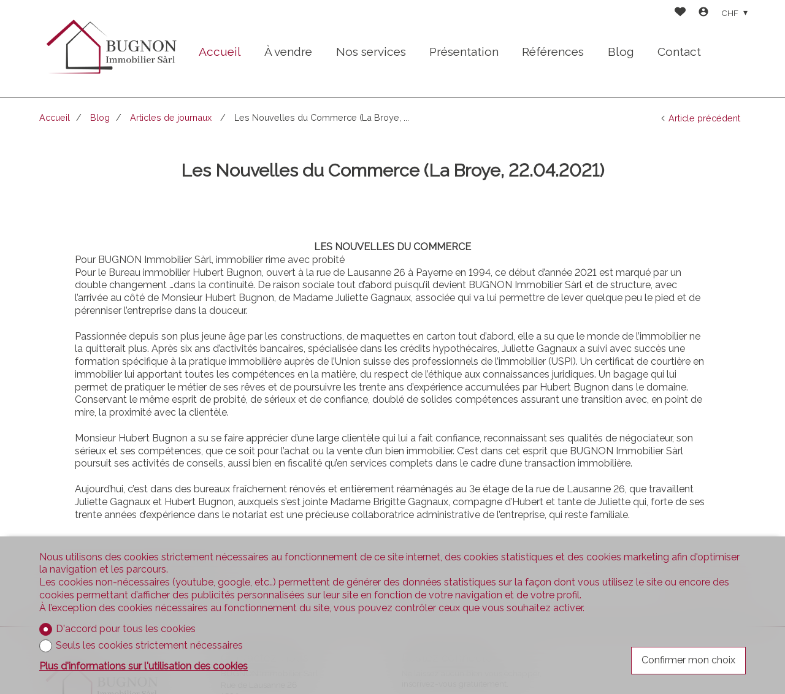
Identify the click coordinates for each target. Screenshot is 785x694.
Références (553, 51)
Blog (621, 51)
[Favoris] (680, 13)
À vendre (288, 51)
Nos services (371, 51)
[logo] (110, 48)
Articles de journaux (172, 117)
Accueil (220, 51)
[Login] (703, 13)
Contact (679, 51)
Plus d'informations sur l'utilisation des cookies (143, 666)
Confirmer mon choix (688, 660)
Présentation (464, 51)
